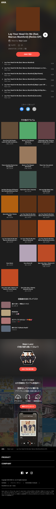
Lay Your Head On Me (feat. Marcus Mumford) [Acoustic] (46, 239)
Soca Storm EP (28, 263)
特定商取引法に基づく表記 (9, 485)
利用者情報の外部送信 (31, 483)
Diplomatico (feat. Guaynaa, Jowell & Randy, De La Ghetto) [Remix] (46, 142)
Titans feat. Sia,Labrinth (46, 165)
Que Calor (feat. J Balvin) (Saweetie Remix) (28, 288)
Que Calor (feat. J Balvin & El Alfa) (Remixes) (46, 264)
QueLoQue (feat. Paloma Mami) (10, 214)
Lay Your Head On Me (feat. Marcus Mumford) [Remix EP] (31, 449)
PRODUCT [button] (6, 457)
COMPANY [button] (6, 463)
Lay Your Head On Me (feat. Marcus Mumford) (28, 239)
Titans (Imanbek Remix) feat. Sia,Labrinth (10, 165)
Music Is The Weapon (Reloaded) (28, 165)
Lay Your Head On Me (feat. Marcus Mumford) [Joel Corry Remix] (28, 215)
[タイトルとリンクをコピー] (34, 109)
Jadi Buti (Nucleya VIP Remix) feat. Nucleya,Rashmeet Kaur (9, 190)
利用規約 (4, 483)
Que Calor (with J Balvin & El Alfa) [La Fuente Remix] (10, 288)
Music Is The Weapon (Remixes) (28, 141)
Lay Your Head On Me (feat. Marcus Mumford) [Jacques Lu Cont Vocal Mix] (46, 215)
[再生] (45, 35)
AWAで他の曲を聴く (28, 369)
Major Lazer (23, 41)
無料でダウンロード (28, 406)
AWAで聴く (28, 54)
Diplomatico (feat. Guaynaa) (28, 189)
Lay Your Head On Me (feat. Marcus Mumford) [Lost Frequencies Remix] (9, 240)
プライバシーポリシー (15, 483)
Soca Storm (9, 263)
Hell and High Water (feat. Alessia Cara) (46, 190)
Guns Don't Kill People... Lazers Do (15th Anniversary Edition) (10, 142)
